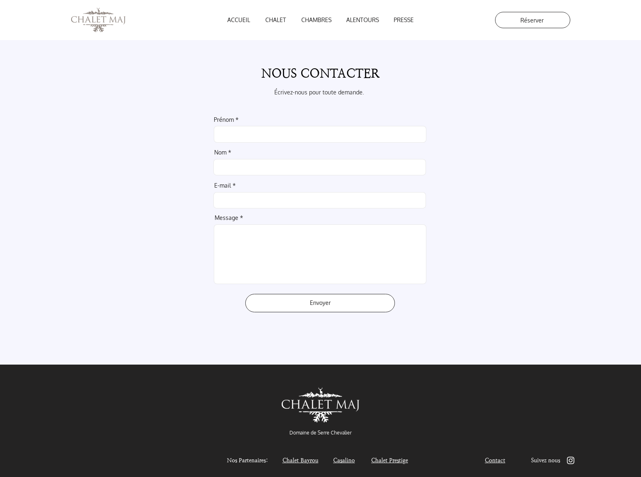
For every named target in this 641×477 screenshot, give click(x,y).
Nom (220, 152)
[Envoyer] (320, 303)
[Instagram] (571, 460)
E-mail (222, 185)
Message (226, 218)
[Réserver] (532, 20)
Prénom (224, 120)
